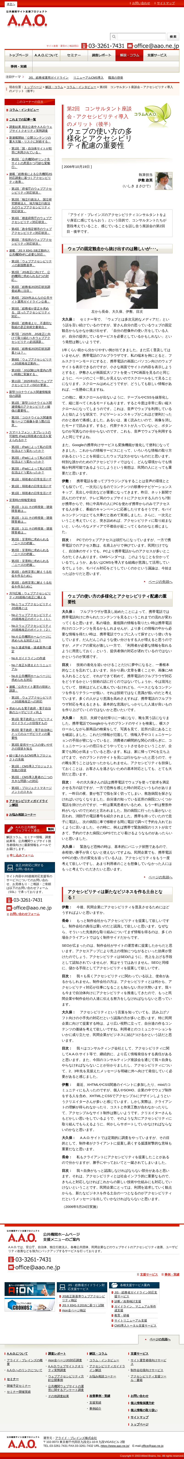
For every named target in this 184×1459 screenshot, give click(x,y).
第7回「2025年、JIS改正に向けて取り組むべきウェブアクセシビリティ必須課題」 (31, 338)
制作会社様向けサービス (147, 1370)
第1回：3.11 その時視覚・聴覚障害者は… (31, 509)
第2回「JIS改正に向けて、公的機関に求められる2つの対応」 (30, 276)
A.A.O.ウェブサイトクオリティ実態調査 (66, 1368)
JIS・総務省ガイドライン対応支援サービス (135, 1294)
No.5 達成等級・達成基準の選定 (31, 649)
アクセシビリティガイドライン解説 (28, 803)
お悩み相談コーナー (22, 814)
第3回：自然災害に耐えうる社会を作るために (31, 573)
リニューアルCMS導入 (88, 77)
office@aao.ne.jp (152, 1446)
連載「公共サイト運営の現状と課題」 (30, 688)
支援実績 (95, 1402)
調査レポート (57, 1353)
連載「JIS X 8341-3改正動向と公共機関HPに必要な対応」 (29, 252)
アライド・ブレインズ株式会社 (76, 1438)
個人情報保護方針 (142, 1403)
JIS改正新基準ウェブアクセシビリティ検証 (83, 1298)
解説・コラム (54, 87)
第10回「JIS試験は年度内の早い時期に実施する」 (31, 372)
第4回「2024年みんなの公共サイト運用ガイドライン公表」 (31, 299)
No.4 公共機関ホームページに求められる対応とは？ (31, 638)
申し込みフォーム (22, 855)
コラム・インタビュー (81, 87)
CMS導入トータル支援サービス (135, 1325)
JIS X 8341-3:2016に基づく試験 (83, 1305)
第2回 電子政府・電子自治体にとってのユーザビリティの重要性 (32, 734)
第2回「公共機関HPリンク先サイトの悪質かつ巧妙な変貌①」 (30, 163)
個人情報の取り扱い (144, 1410)
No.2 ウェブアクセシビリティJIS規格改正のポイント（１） (31, 617)
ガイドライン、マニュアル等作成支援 (135, 1308)
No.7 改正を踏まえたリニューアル (31, 667)
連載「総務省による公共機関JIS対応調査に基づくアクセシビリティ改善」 (30, 177)
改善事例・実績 (99, 1396)
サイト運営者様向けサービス (148, 1362)
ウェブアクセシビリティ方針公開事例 (66, 1378)
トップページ (33, 87)
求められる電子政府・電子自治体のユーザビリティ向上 (30, 710)
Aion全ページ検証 (74, 1310)
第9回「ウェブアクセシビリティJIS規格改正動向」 (31, 361)
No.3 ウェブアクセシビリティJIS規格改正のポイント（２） (31, 627)
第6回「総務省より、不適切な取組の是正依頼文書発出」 (31, 325)
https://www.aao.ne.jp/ (115, 1446)
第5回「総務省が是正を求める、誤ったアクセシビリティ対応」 (30, 312)
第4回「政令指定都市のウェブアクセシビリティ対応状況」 (31, 231)
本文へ (11, 4)
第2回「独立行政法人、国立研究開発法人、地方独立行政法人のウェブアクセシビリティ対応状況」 (31, 205)
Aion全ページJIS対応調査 (65, 1360)
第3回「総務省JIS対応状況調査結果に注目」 (30, 288)
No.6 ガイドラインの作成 (28, 658)
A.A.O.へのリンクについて (24, 1370)
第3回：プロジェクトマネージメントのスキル (31, 790)
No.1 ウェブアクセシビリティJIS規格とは (31, 606)
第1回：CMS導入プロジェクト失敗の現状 (31, 768)
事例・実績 (172, 1274)
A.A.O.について (17, 1353)
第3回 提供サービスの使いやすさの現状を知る (32, 746)
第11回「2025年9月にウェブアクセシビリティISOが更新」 (32, 383)
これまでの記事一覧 (22, 119)
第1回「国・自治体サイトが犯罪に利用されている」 (31, 150)
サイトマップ (166, 3)
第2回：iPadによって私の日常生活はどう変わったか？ (31, 449)
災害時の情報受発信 (22, 500)
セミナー (13, 1379)
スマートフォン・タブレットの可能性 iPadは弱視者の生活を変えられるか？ (30, 436)
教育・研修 (121, 1315)
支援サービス (149, 1274)
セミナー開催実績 (19, 1391)
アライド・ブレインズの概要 (25, 1362)
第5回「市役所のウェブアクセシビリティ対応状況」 (31, 241)
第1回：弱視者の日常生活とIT (31, 479)
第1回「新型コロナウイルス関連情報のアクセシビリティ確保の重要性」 (31, 406)
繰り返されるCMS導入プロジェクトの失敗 (30, 757)
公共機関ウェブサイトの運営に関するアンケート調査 (66, 1388)
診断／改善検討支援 (127, 1301)
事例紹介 (95, 1408)
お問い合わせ (141, 3)
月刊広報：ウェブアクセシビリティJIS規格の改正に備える (30, 595)
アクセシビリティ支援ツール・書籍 (148, 1378)
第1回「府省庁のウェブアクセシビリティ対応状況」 (31, 190)
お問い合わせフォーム (25, 914)
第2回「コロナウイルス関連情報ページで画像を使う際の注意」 (31, 421)
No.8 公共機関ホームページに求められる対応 (31, 678)
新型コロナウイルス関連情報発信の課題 (30, 394)
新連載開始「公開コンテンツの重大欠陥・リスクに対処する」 (30, 139)
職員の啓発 (115, 77)
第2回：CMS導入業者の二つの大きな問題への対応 (31, 779)
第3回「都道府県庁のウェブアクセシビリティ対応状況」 (31, 220)
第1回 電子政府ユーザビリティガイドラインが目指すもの (32, 721)
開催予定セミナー (19, 1385)
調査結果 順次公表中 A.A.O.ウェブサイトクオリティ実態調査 (30, 128)
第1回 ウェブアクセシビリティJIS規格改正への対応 (31, 699)
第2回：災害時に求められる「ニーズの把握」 (30, 541)
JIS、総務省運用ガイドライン (49, 77)
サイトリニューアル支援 (130, 1320)
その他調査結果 (58, 1396)
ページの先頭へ (160, 582)
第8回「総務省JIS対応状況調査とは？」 (30, 350)
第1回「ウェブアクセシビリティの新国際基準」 (31, 263)
